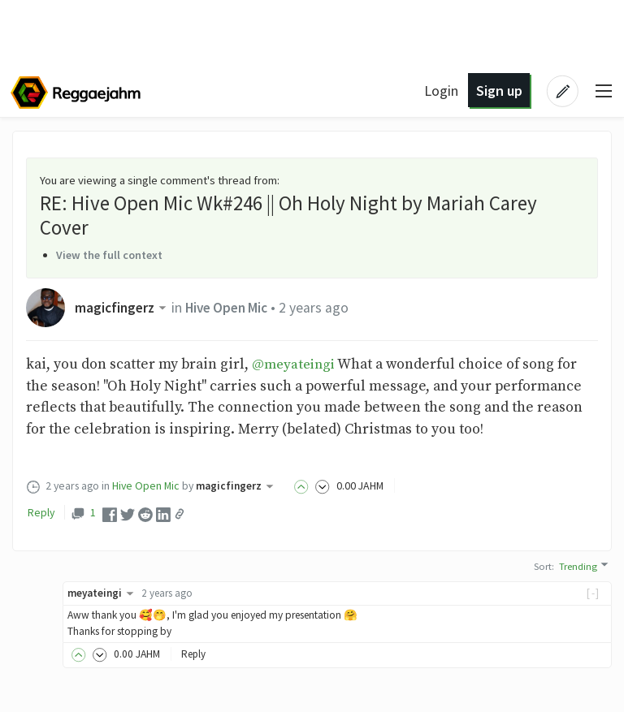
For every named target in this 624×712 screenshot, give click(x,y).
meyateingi (103, 592)
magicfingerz (123, 308)
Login (440, 90)
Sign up (497, 90)
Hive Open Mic (231, 308)
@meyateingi (296, 364)
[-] (593, 592)
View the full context (112, 255)
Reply (41, 511)
